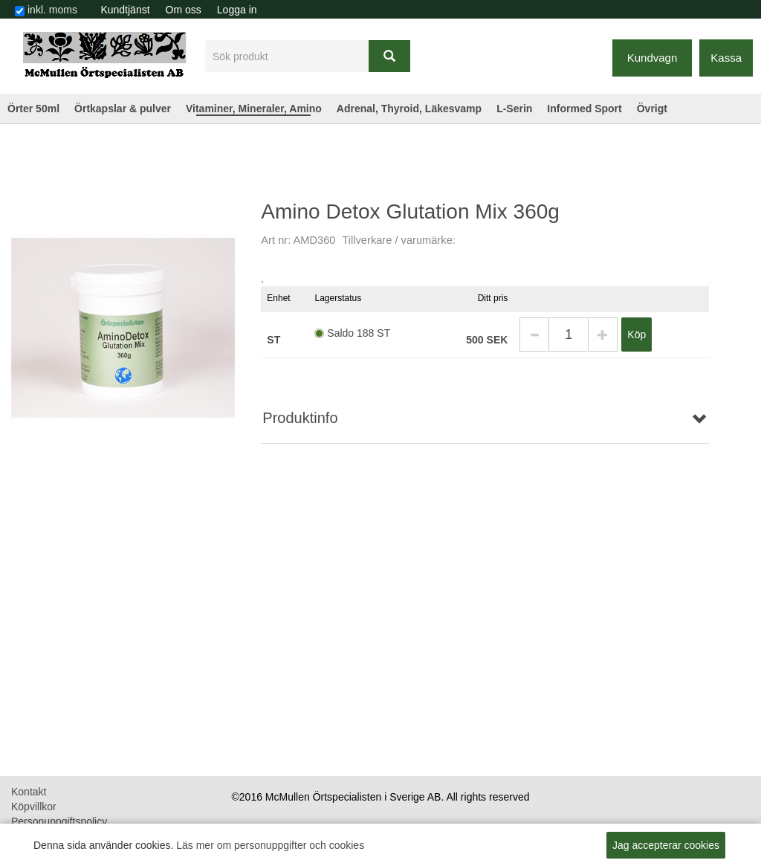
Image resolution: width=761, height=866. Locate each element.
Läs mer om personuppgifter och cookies (270, 845)
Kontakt (28, 792)
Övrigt (652, 108)
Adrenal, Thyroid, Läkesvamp (409, 108)
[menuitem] (125, 9)
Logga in (237, 10)
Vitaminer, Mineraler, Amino (254, 108)
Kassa (726, 57)
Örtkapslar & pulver (122, 108)
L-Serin (514, 108)
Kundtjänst (124, 10)
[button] (533, 334)
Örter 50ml (33, 108)
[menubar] (179, 9)
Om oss (183, 10)
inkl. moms (52, 10)
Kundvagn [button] (652, 57)
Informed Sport (584, 108)
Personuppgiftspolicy (59, 821)
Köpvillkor (33, 806)
